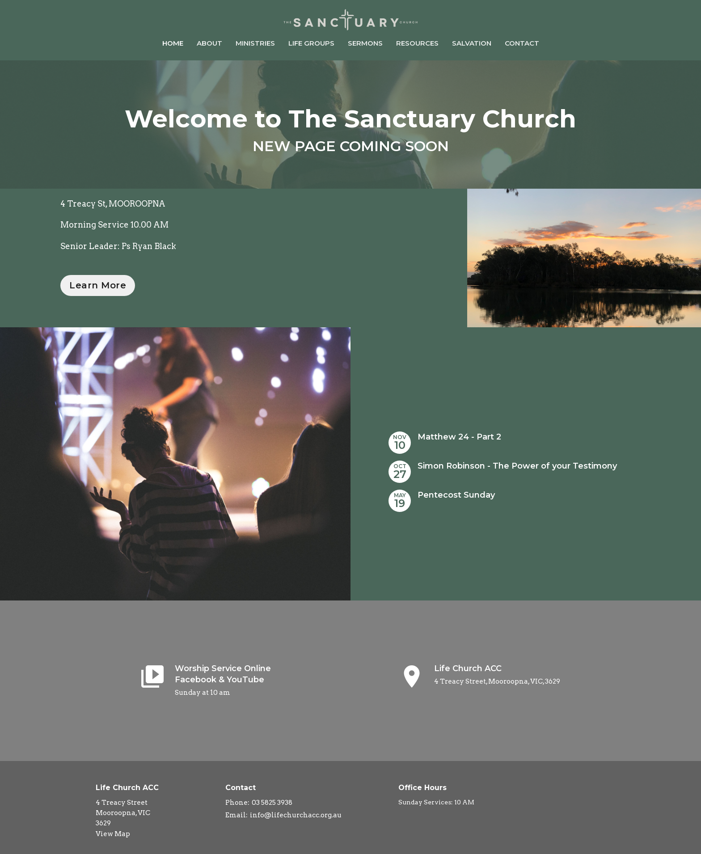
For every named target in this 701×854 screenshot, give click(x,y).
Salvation (471, 43)
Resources (417, 43)
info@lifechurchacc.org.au (296, 815)
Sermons (365, 43)
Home (172, 43)
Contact (522, 43)
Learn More (97, 285)
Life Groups (311, 43)
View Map (113, 834)
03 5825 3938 (272, 803)
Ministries (255, 43)
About (209, 43)
